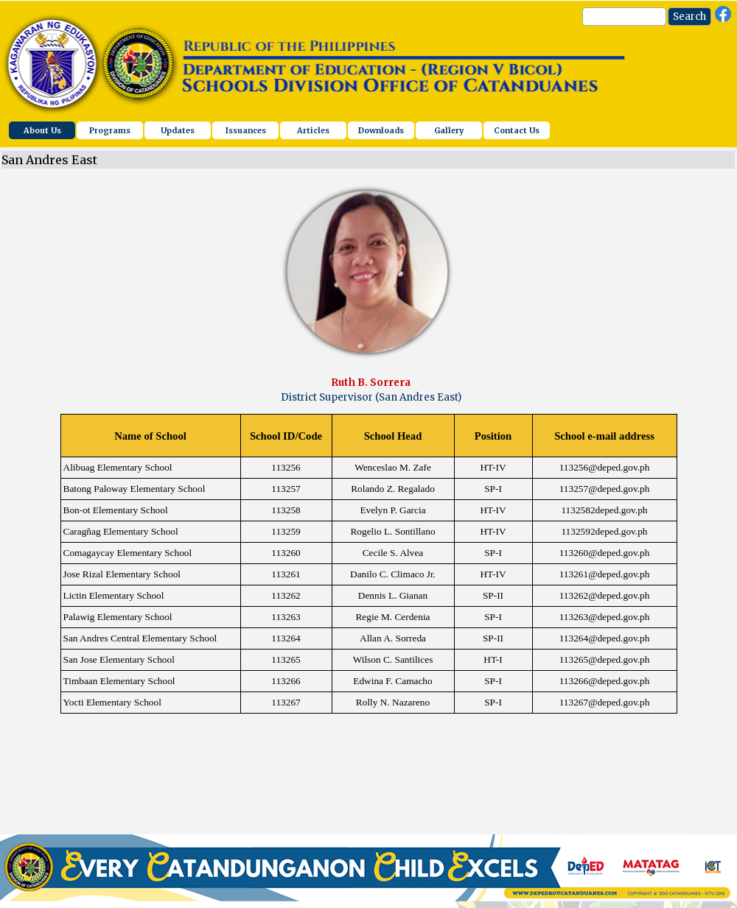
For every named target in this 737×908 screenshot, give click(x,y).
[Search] (624, 16)
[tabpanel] (371, 390)
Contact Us (516, 131)
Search (689, 16)
